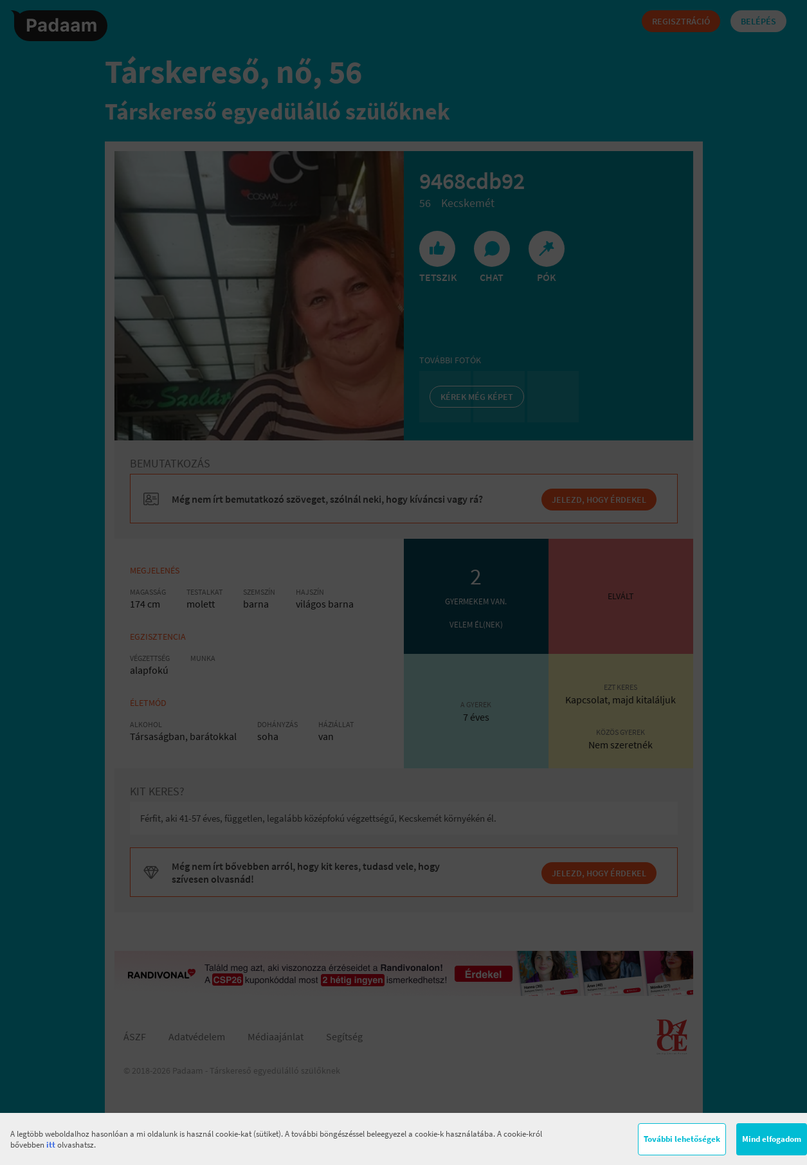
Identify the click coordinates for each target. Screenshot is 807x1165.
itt (50, 1144)
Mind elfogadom (771, 1138)
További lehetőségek (682, 1138)
